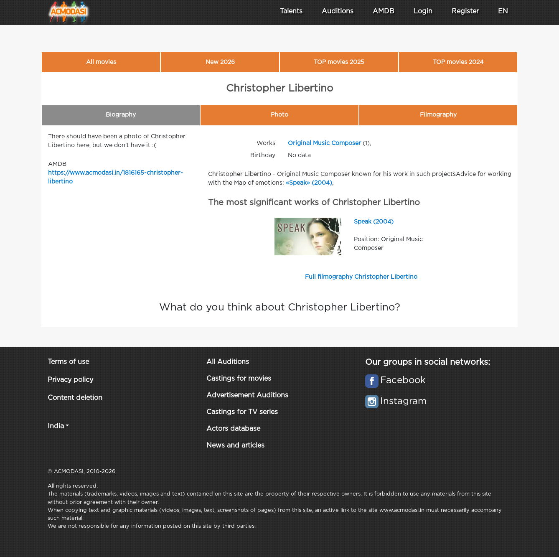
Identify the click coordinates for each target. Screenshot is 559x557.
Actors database (233, 429)
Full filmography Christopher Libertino (361, 277)
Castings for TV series (242, 412)
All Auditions (227, 362)
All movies (101, 62)
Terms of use (68, 362)
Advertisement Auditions (247, 395)
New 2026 (220, 62)
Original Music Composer (324, 143)
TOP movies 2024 (458, 62)
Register (465, 11)
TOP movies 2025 (339, 62)
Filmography (438, 114)
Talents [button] (291, 11)
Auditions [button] (337, 11)
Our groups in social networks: (427, 362)
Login (423, 11)
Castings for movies (238, 379)
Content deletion (75, 398)
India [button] (56, 426)
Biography (121, 114)
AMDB (383, 11)
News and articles (235, 446)
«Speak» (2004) (309, 183)
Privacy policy (70, 380)
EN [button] (503, 11)
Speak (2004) (374, 221)
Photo (279, 114)
